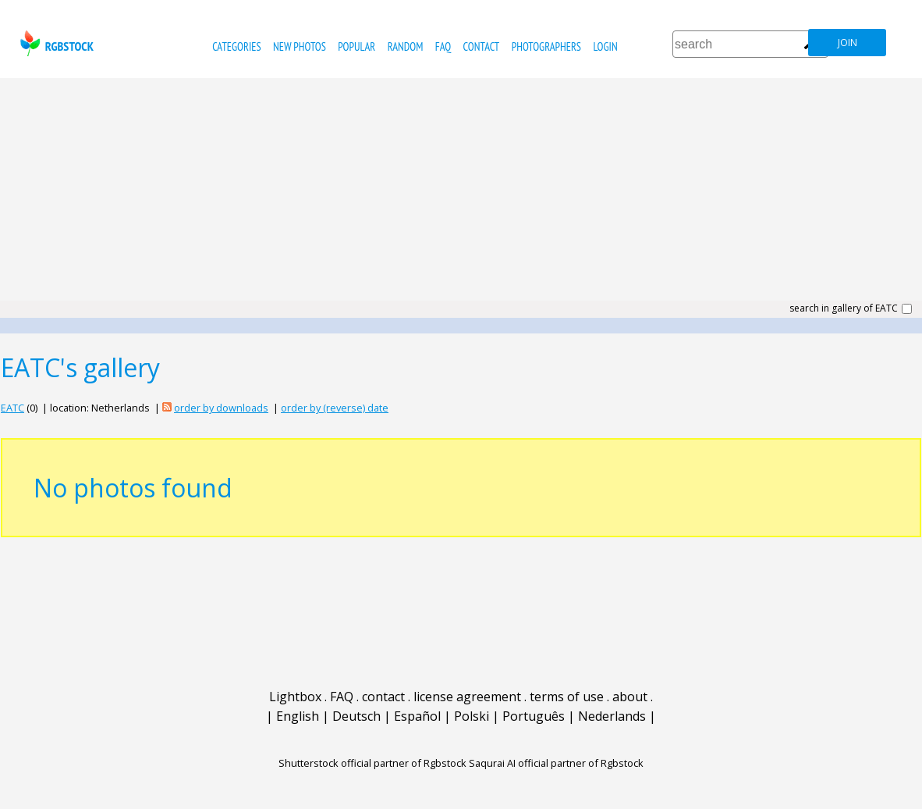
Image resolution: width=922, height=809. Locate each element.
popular (356, 46)
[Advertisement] (461, 195)
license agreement (467, 696)
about (629, 696)
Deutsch (356, 716)
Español (417, 716)
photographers (546, 46)
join (847, 42)
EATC (12, 408)
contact (481, 46)
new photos (299, 46)
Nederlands (612, 716)
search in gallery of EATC (843, 308)
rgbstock (55, 43)
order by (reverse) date (334, 408)
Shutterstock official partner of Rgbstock (372, 763)
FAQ (443, 46)
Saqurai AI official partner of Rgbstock (556, 763)
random (406, 46)
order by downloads (221, 408)
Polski (471, 716)
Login (605, 46)
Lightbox (295, 696)
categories (236, 46)
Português (533, 716)
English (297, 716)
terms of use (567, 696)
